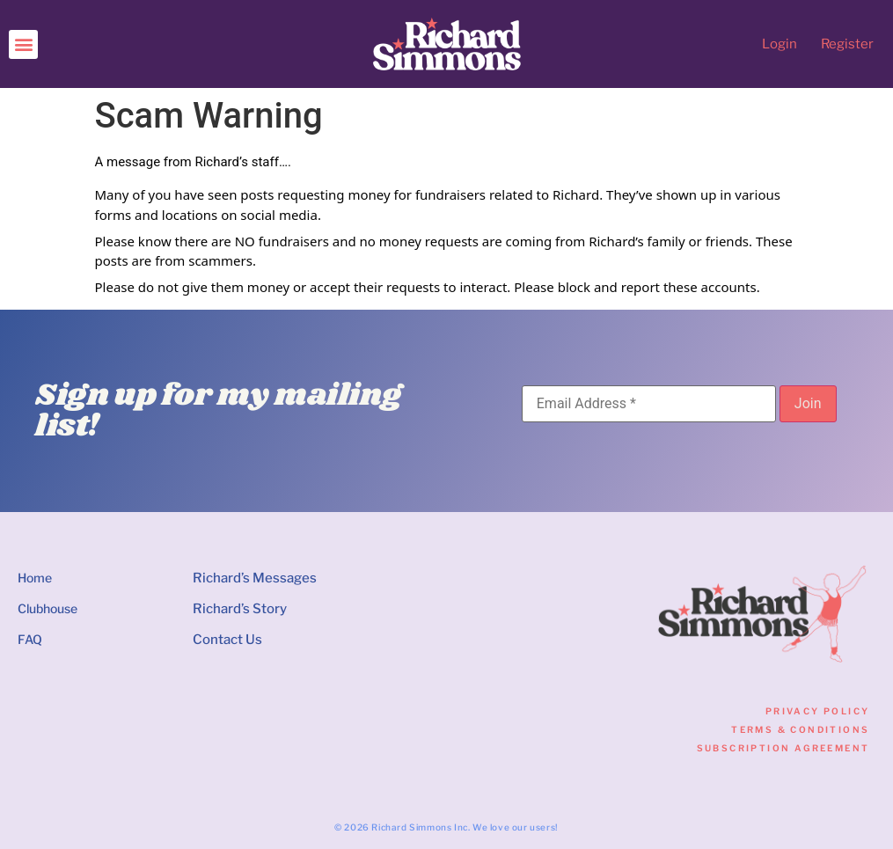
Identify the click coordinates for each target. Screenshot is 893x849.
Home (35, 577)
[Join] (808, 403)
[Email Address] (649, 403)
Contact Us (227, 640)
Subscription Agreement (783, 748)
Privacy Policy (817, 711)
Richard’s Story (240, 609)
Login (779, 44)
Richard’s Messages (255, 578)
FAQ (30, 639)
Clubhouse (47, 608)
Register (847, 44)
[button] (23, 44)
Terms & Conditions (800, 729)
